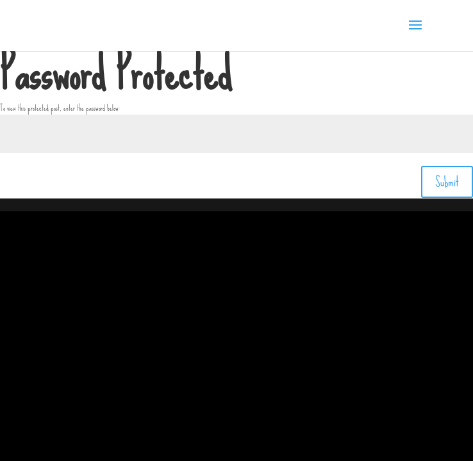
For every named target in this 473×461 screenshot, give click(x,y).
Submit (447, 182)
